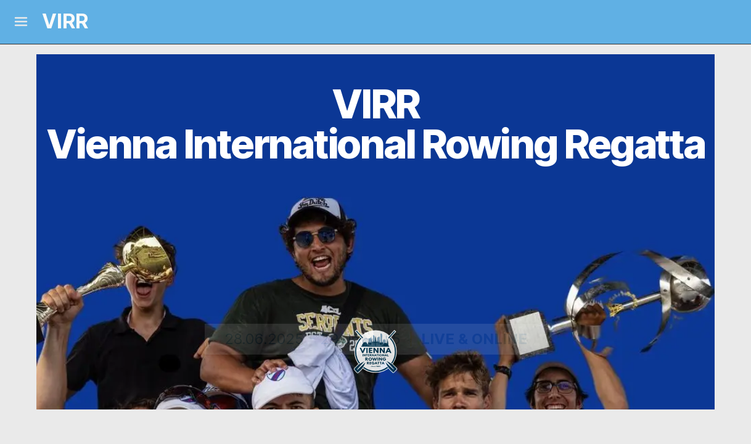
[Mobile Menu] (21, 22)
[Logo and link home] (54, 22)
